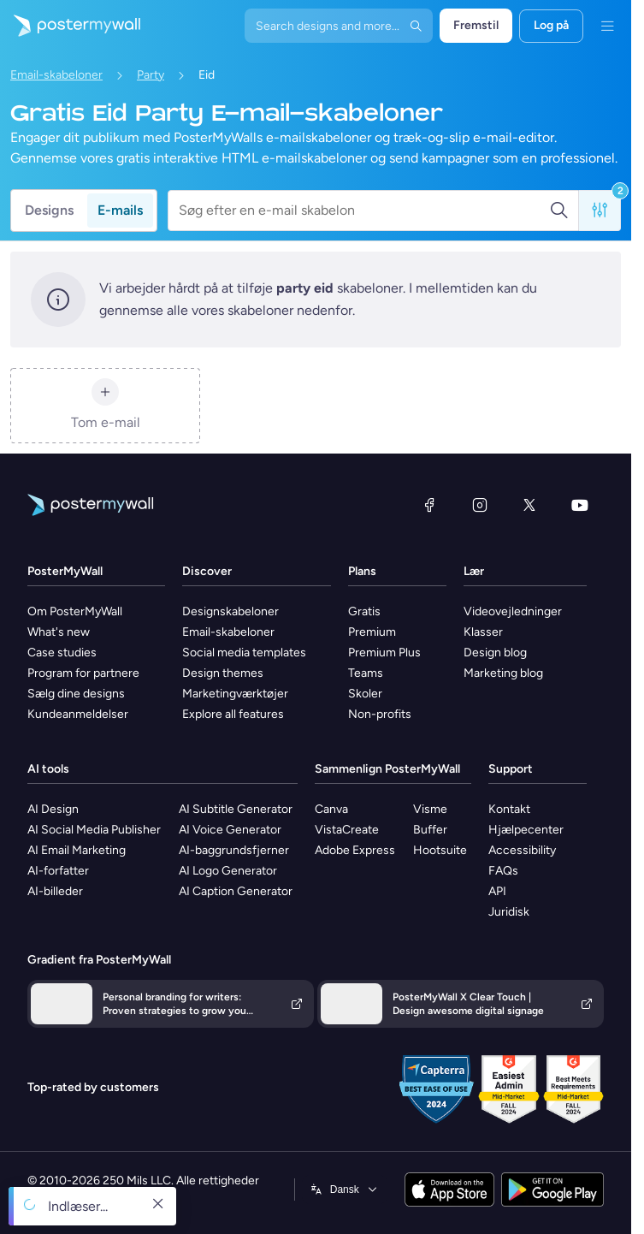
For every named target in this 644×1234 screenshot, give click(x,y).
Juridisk (508, 912)
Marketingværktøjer (235, 693)
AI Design (53, 809)
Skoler (365, 693)
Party (150, 75)
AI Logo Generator (228, 870)
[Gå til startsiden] (70, 26)
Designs (49, 210)
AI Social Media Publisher (94, 829)
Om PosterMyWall (74, 611)
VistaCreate (347, 829)
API (497, 891)
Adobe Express (355, 850)
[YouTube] (580, 505)
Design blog (495, 652)
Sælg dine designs (76, 693)
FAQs (503, 870)
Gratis (364, 611)
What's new (58, 632)
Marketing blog (503, 673)
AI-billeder (55, 891)
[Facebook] (429, 505)
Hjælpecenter (526, 829)
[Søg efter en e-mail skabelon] (364, 210)
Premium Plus (384, 652)
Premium (372, 632)
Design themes (222, 673)
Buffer (430, 829)
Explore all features (233, 714)
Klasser (483, 632)
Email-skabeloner (56, 75)
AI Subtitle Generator (235, 809)
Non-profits (379, 714)
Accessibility (522, 850)
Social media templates (244, 652)
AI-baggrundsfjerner (234, 850)
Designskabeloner (230, 611)
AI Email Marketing (76, 850)
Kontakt (509, 809)
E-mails (120, 210)
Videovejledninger (513, 611)
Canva (331, 809)
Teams (365, 673)
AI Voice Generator (230, 829)
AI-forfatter (58, 870)
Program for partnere (83, 673)
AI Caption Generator (235, 891)
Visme (430, 809)
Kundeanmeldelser (77, 714)
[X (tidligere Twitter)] (529, 505)
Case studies (62, 652)
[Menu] (607, 26)
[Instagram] (480, 505)
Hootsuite (440, 850)
